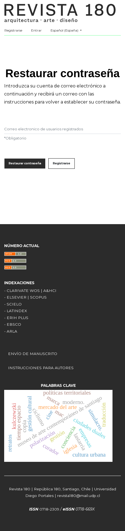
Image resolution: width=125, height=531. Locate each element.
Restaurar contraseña (25, 163)
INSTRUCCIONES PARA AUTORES (41, 368)
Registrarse (13, 30)
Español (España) (68, 29)
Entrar (36, 30)
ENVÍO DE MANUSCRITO (32, 353)
